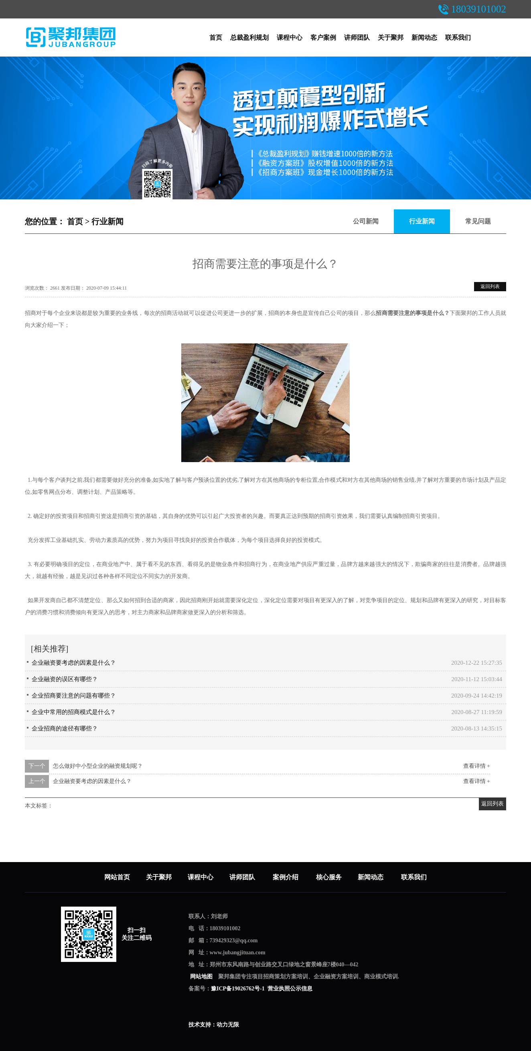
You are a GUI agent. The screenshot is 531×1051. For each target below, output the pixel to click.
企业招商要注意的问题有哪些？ (74, 695)
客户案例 (323, 37)
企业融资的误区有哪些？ (65, 679)
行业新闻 (107, 221)
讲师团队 (357, 37)
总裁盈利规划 (249, 37)
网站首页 (117, 877)
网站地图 (201, 977)
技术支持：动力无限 (213, 1025)
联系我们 (458, 37)
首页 (215, 37)
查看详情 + (476, 766)
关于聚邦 (390, 37)
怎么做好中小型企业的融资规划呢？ (98, 766)
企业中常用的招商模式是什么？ (74, 712)
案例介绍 (286, 877)
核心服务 (329, 877)
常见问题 (478, 221)
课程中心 (289, 37)
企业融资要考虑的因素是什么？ (74, 662)
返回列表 (490, 286)
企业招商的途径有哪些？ (65, 728)
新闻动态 (424, 37)
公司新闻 (366, 221)
